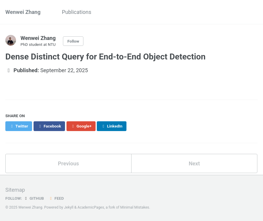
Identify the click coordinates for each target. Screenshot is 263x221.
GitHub (33, 198)
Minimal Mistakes (134, 207)
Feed (56, 198)
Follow (73, 41)
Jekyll (69, 207)
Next (194, 163)
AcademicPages (90, 207)
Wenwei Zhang (22, 12)
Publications (76, 12)
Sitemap (15, 190)
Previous (68, 163)
